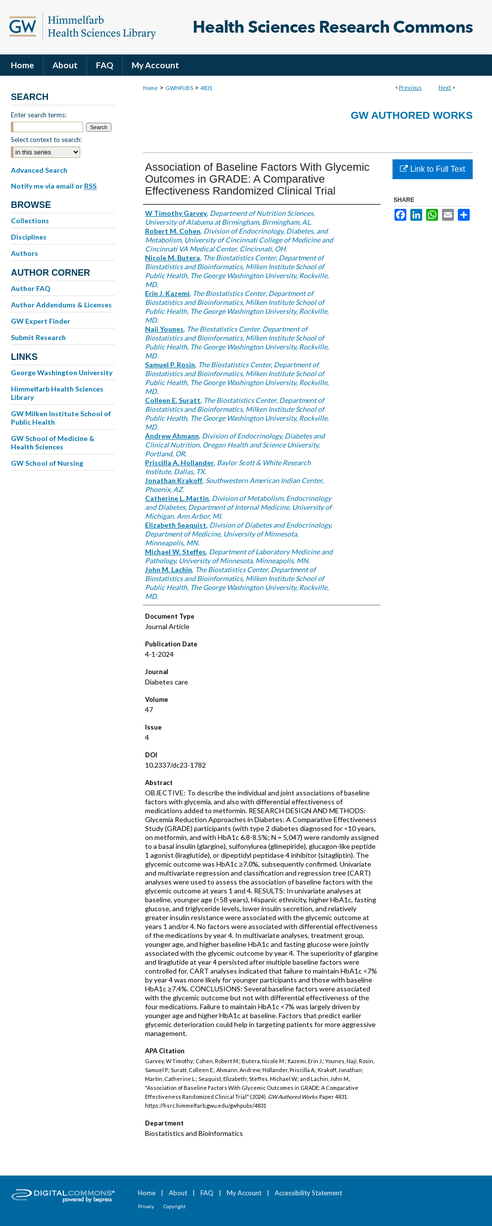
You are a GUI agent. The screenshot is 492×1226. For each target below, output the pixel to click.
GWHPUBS (179, 88)
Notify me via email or (54, 186)
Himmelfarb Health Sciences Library (57, 393)
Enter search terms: (38, 115)
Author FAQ (30, 288)
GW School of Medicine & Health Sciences (53, 442)
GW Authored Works (411, 115)
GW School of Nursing (47, 463)
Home (150, 88)
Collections (30, 220)
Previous (410, 87)
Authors (24, 253)
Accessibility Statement (308, 1193)
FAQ (206, 1193)
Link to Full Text (432, 169)
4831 (206, 88)
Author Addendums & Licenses (61, 304)
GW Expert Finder (40, 321)
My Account (244, 1193)
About (178, 1193)
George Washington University (61, 372)
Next (445, 87)
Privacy (146, 1206)
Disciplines (29, 237)
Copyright (174, 1206)
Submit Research (38, 337)
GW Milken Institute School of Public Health (61, 417)
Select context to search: (46, 140)
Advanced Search (39, 170)
